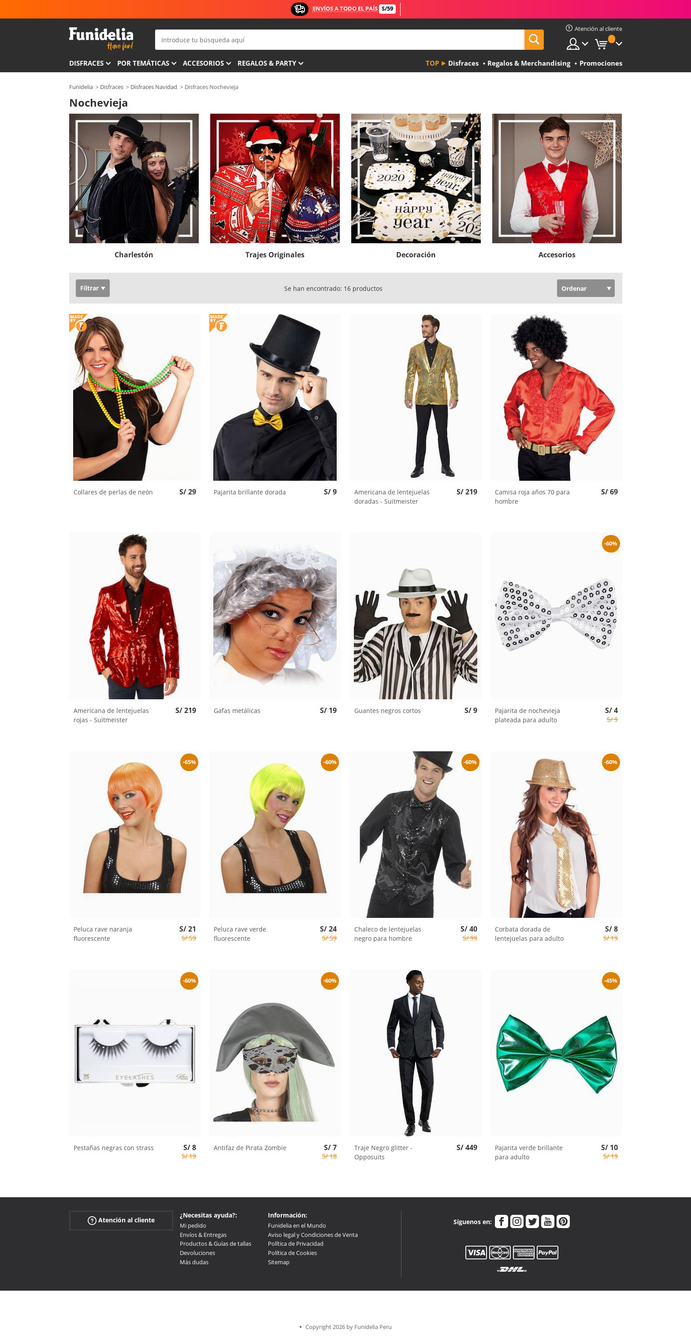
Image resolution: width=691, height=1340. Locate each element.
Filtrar (89, 288)
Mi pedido (193, 1225)
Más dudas (194, 1262)
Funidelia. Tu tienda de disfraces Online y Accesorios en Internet (101, 39)
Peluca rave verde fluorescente (240, 934)
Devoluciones (197, 1253)
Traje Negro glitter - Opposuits (383, 1152)
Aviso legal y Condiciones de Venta (313, 1235)
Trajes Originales (275, 255)
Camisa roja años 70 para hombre (532, 496)
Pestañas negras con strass (114, 1147)
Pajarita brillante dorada (250, 492)
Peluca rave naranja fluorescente (103, 934)
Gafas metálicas (237, 710)
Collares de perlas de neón (113, 492)
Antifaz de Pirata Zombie (250, 1147)
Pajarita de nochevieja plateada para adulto (527, 715)
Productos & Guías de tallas (215, 1243)
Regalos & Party (267, 63)
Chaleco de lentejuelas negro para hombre (387, 934)
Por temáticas (143, 63)
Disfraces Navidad (153, 87)
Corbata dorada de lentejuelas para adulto (529, 934)
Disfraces (86, 63)
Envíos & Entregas (203, 1235)
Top (432, 63)
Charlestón (134, 255)
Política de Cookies (292, 1253)
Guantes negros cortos (387, 710)
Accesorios (203, 63)
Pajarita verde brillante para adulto (529, 1152)
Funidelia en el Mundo (297, 1225)
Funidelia (81, 87)
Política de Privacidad (295, 1243)
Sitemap (279, 1262)
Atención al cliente (121, 1220)
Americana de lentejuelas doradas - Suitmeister (392, 496)
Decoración (416, 255)
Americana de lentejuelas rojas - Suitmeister (111, 715)
